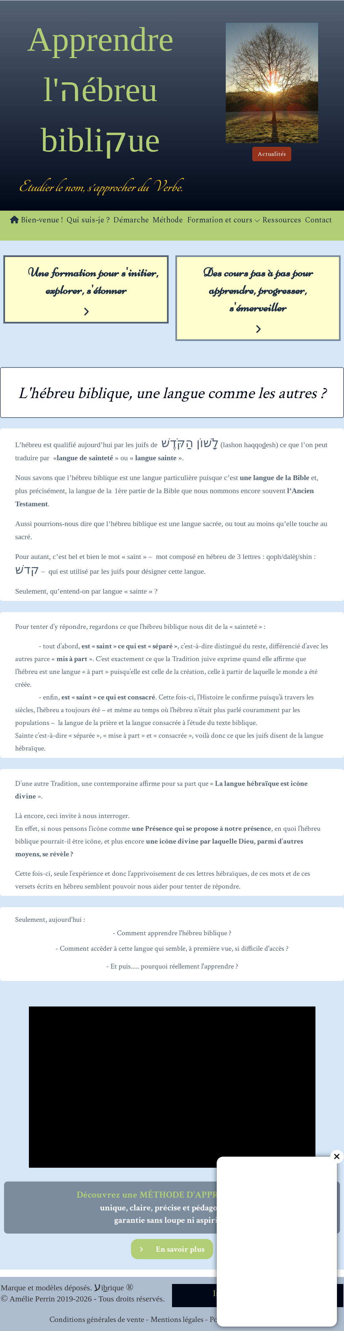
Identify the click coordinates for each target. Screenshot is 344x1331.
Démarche (131, 220)
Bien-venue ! (36, 220)
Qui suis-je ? (88, 220)
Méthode (167, 220)
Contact (318, 220)
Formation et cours (223, 220)
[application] (172, 1087)
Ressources (281, 220)
